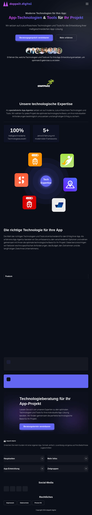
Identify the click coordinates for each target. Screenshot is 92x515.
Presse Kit (38, 503)
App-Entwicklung (11, 468)
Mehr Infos (52, 458)
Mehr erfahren (66, 37)
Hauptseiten (9, 458)
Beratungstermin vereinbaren (36, 426)
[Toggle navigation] (87, 4)
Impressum (10, 503)
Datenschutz (24, 503)
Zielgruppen (52, 468)
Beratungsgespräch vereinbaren (34, 37)
